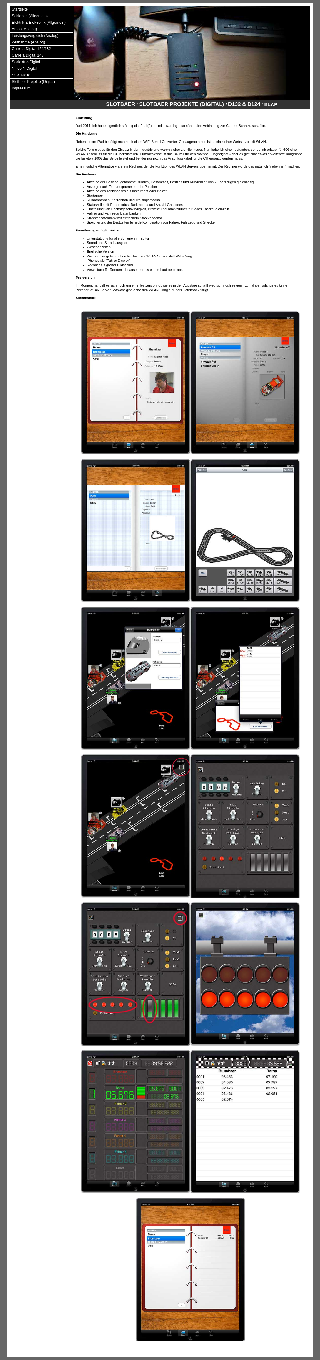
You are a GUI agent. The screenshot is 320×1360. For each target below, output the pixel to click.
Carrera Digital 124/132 (31, 49)
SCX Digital (21, 75)
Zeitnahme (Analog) (28, 42)
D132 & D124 (244, 104)
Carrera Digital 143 (28, 55)
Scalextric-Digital (26, 62)
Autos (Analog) (24, 29)
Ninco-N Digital (24, 68)
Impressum (21, 88)
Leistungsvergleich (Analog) (35, 35)
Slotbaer (120, 104)
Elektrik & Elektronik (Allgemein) (39, 22)
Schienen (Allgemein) (30, 16)
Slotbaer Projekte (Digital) (33, 81)
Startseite (20, 9)
